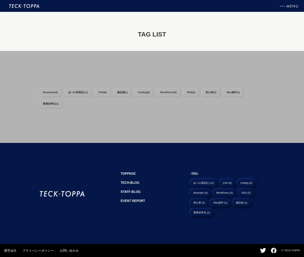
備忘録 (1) (241, 202)
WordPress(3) (168, 92)
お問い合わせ (69, 250)
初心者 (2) (199, 202)
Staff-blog (130, 191)
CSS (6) (227, 182)
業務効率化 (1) (201, 212)
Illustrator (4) (200, 192)
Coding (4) (246, 182)
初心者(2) (211, 92)
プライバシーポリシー (38, 250)
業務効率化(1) (51, 103)
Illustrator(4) (50, 92)
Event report (132, 201)
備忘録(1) (122, 92)
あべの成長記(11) (78, 92)
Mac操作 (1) (220, 202)
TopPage (128, 173)
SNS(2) (191, 92)
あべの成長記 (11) (203, 182)
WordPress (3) (224, 192)
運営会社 (10, 250)
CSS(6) (102, 92)
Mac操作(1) (233, 92)
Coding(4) (144, 92)
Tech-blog (129, 182)
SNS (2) (245, 192)
